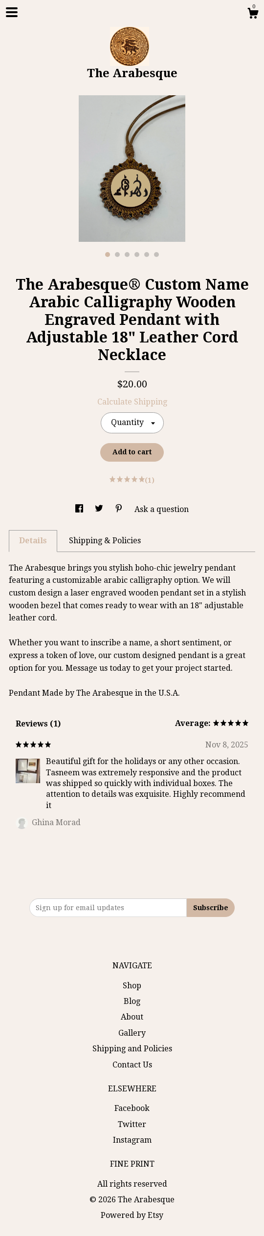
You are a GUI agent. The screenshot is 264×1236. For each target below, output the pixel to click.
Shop (132, 985)
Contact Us (132, 1064)
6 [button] (156, 254)
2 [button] (117, 254)
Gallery (132, 1033)
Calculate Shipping (132, 401)
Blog (132, 1001)
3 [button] (127, 254)
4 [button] (136, 254)
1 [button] (107, 254)
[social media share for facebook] (80, 509)
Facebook (132, 1108)
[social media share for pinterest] (120, 509)
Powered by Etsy (132, 1215)
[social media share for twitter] (100, 509)
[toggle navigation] (12, 12)
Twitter (132, 1124)
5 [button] (146, 254)
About (132, 1017)
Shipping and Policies (132, 1048)
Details (33, 540)
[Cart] (252, 14)
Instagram (132, 1140)
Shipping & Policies (105, 540)
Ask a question (161, 509)
